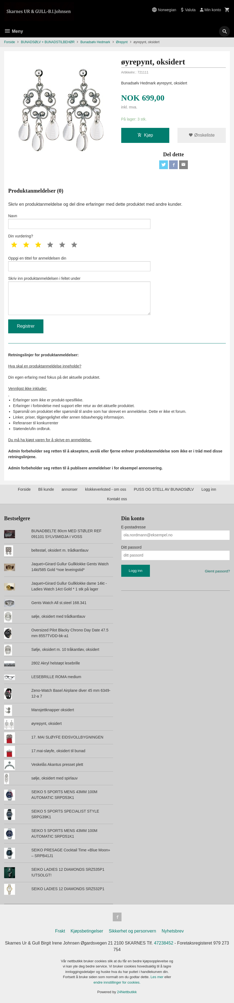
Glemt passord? (217, 571)
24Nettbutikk (127, 992)
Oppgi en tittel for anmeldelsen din (79, 263)
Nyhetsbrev (173, 931)
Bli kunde (46, 489)
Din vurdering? (20, 236)
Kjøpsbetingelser (87, 931)
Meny (13, 31)
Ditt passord (131, 547)
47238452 (164, 943)
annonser (70, 489)
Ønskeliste (202, 135)
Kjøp (145, 135)
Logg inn (209, 489)
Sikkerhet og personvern (132, 931)
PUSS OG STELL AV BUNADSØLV (164, 489)
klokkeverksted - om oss (105, 489)
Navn (79, 221)
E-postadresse (133, 527)
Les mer (157, 977)
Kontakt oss (117, 499)
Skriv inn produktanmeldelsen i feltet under (79, 295)
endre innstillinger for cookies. (117, 982)
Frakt (60, 931)
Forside (9, 42)
